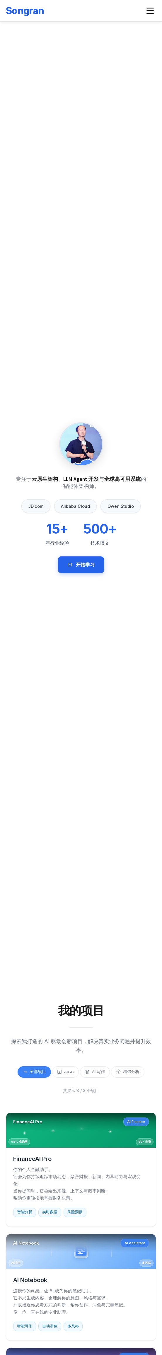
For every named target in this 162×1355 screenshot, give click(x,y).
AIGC (65, 1071)
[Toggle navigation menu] (150, 10)
